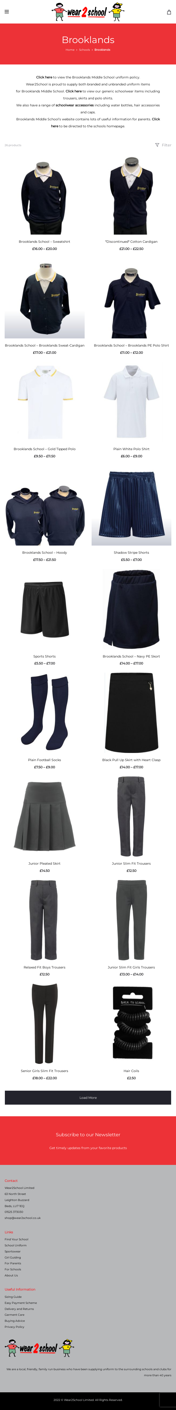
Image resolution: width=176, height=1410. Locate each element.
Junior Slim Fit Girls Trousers (131, 967)
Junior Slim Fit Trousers (131, 863)
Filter (163, 145)
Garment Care (14, 1314)
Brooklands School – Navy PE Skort (131, 656)
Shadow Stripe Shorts (131, 552)
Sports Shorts (44, 656)
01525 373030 (14, 1212)
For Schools (13, 1269)
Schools (84, 49)
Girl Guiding (13, 1257)
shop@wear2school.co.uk (23, 1218)
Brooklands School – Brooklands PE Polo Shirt (131, 345)
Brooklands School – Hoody (44, 552)
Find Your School (16, 1239)
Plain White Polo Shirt (131, 449)
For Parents (13, 1263)
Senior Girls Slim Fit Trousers (44, 1071)
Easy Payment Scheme (21, 1303)
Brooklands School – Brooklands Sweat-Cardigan (44, 345)
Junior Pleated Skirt (45, 863)
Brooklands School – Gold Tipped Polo (45, 449)
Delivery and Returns (19, 1309)
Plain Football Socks (44, 760)
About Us (11, 1275)
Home (70, 49)
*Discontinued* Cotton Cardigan (131, 241)
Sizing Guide (13, 1297)
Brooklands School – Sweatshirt (44, 241)
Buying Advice (15, 1320)
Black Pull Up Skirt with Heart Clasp (131, 760)
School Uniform (16, 1245)
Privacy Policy (14, 1327)
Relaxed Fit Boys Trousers (44, 967)
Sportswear (13, 1251)
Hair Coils (131, 1071)
